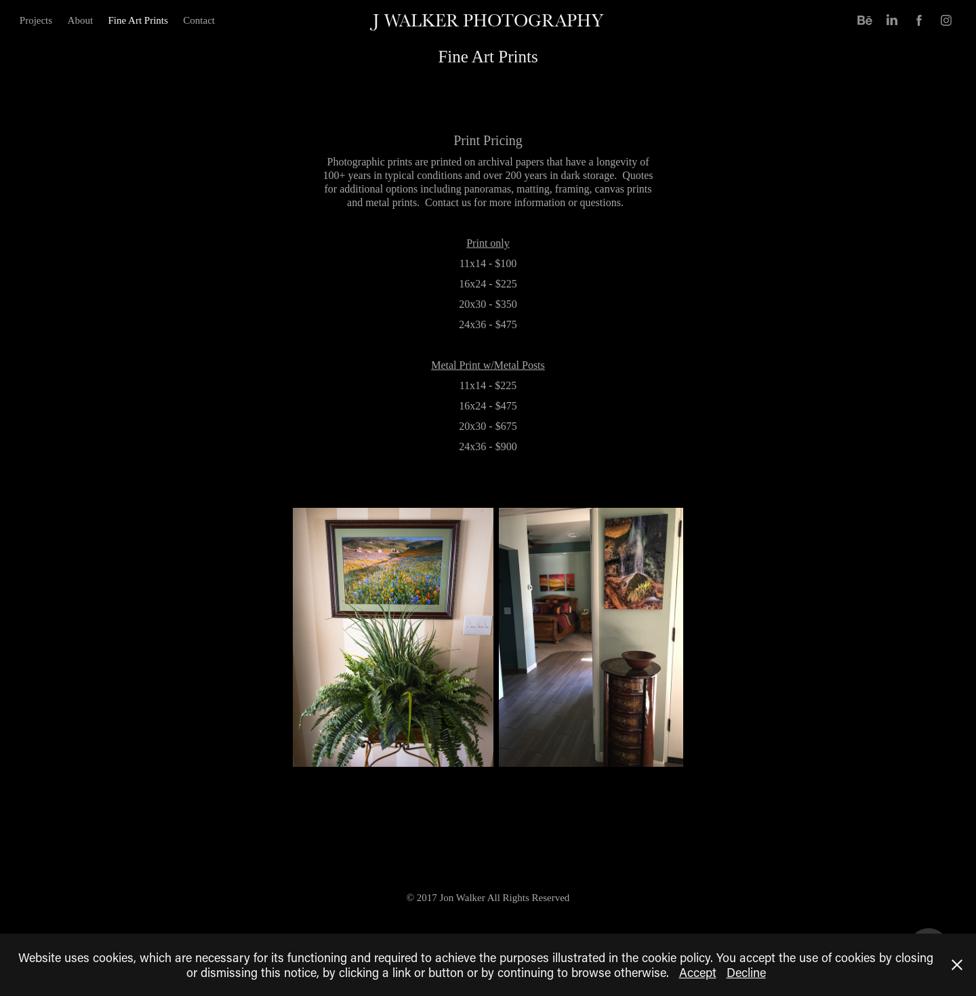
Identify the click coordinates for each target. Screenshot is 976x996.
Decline (746, 972)
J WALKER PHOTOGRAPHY (488, 20)
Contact (199, 20)
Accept (697, 972)
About (81, 20)
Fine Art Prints (138, 20)
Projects (36, 20)
